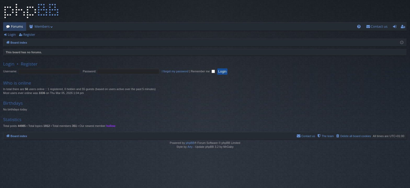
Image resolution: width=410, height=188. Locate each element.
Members (42, 26)
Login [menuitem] (396, 27)
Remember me (203, 71)
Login (12, 34)
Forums (17, 26)
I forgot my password (175, 71)
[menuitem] (359, 26)
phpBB (190, 142)
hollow (111, 125)
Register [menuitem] (404, 27)
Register (29, 34)
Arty (190, 146)
